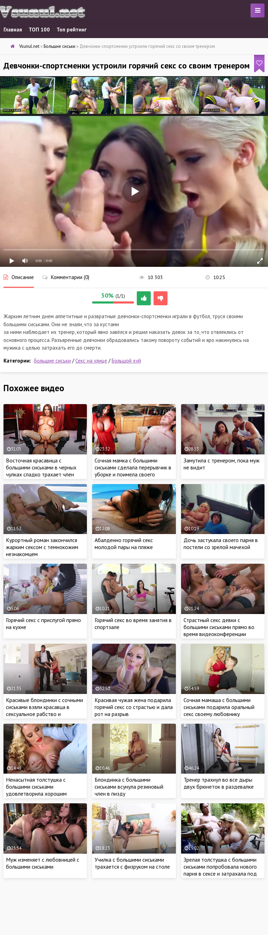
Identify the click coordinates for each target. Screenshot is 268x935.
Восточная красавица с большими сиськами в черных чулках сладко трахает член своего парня (41, 471)
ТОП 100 (39, 29)
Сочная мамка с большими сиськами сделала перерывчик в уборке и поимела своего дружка (133, 471)
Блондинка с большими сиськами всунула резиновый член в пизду (129, 786)
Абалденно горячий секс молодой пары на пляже (124, 543)
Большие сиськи (52, 360)
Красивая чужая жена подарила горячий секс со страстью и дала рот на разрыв (134, 706)
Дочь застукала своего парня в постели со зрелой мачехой (221, 543)
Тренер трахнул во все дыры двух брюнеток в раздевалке (219, 783)
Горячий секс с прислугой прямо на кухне (43, 623)
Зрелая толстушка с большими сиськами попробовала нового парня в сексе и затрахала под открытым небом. (220, 870)
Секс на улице (91, 360)
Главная (12, 29)
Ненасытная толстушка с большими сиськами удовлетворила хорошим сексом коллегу (36, 790)
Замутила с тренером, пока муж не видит (222, 464)
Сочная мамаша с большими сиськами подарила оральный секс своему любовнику (219, 706)
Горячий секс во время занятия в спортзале (133, 623)
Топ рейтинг (72, 29)
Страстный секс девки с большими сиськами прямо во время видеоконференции (219, 626)
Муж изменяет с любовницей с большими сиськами (42, 863)
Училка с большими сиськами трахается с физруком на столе (132, 863)
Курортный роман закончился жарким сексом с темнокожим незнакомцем (42, 546)
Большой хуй (126, 360)
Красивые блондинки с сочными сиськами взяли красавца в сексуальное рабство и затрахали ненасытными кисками (44, 713)
